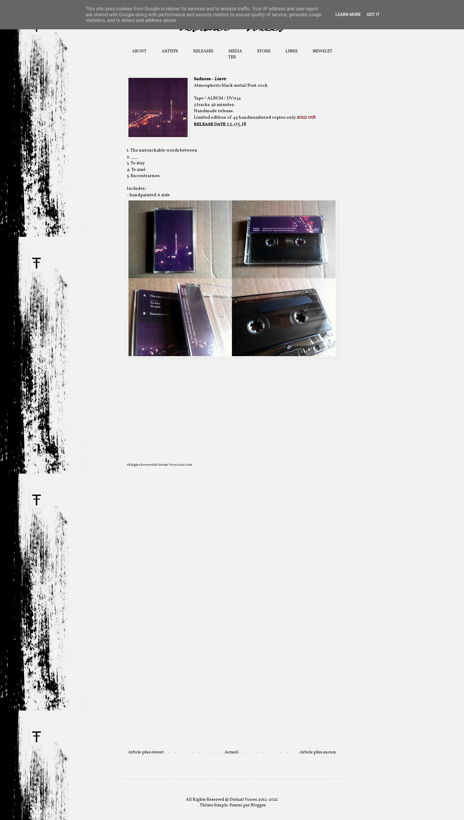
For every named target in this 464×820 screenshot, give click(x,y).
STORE (263, 51)
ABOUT (139, 51)
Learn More (348, 14)
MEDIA (235, 51)
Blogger (258, 805)
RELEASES (203, 51)
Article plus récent (145, 752)
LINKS (292, 51)
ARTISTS (170, 51)
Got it (373, 14)
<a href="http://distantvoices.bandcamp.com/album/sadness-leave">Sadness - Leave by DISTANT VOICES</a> (232, 377)
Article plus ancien (318, 752)
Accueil (232, 752)
